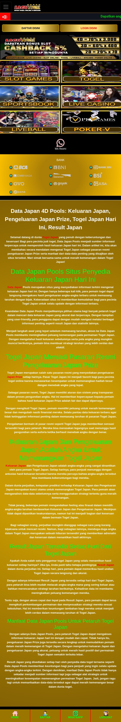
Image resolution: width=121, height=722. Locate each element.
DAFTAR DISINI (31, 28)
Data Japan (15, 287)
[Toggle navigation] (6, 7)
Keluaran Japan (16, 465)
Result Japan (105, 564)
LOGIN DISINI (89, 28)
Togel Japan (50, 237)
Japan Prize (14, 376)
